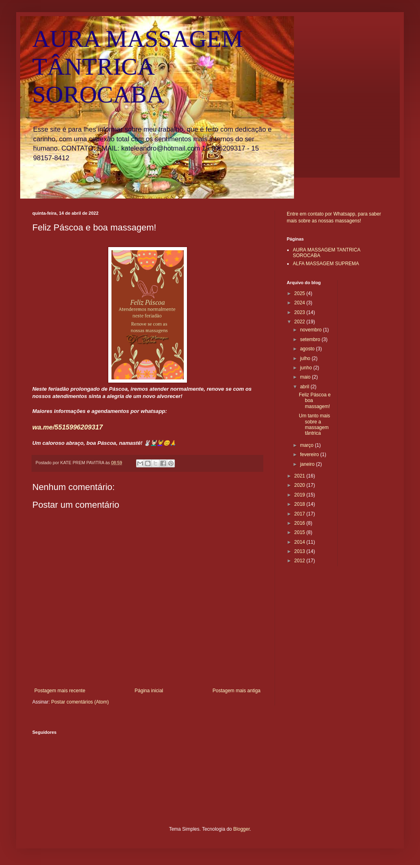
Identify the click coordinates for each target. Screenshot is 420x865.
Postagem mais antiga (236, 690)
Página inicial (148, 690)
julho (306, 358)
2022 (300, 322)
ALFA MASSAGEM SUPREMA (326, 263)
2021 (300, 476)
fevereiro (310, 454)
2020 (300, 485)
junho (306, 368)
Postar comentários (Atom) (80, 702)
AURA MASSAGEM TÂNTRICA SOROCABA (137, 66)
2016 (300, 523)
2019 (300, 495)
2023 (300, 312)
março (307, 445)
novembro (311, 330)
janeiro (308, 464)
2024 (300, 303)
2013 (300, 551)
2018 (300, 504)
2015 (300, 532)
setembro (310, 339)
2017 (300, 514)
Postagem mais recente (59, 690)
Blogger (241, 829)
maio (306, 377)
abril (305, 387)
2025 (300, 293)
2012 (300, 560)
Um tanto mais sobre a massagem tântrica (314, 424)
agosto (308, 349)
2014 (300, 542)
